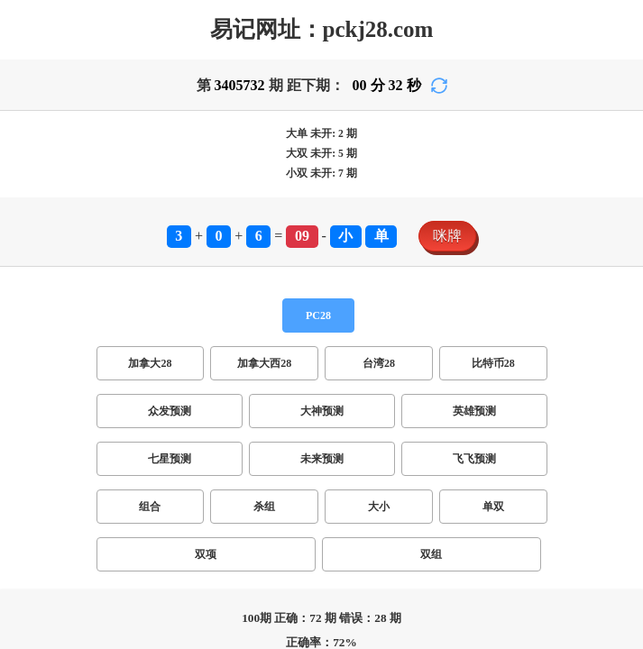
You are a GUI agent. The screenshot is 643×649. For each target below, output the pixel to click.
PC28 (318, 315)
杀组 (264, 506)
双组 (431, 554)
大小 (379, 506)
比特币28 (493, 363)
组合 (150, 506)
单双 (493, 506)
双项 (205, 554)
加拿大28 (149, 363)
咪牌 (447, 235)
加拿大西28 (264, 363)
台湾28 (379, 363)
